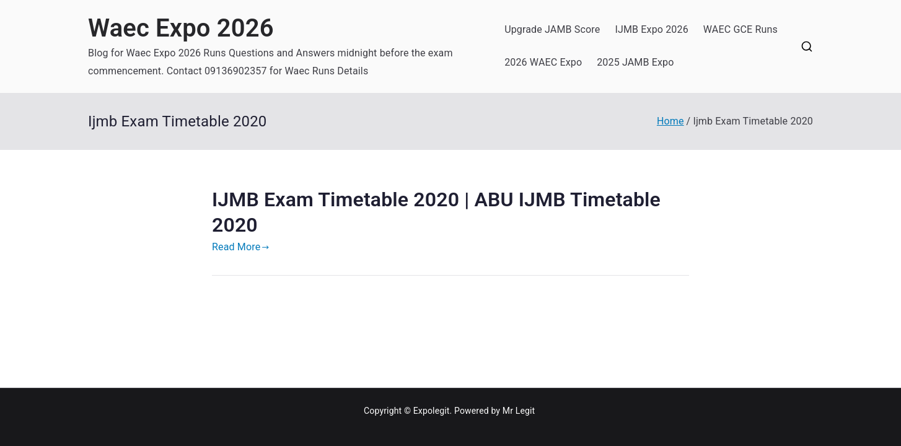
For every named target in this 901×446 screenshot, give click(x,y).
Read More (241, 247)
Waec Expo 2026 (181, 28)
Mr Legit (519, 411)
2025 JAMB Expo (635, 62)
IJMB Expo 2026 (651, 29)
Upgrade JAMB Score (552, 29)
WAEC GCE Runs (740, 29)
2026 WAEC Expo (543, 62)
